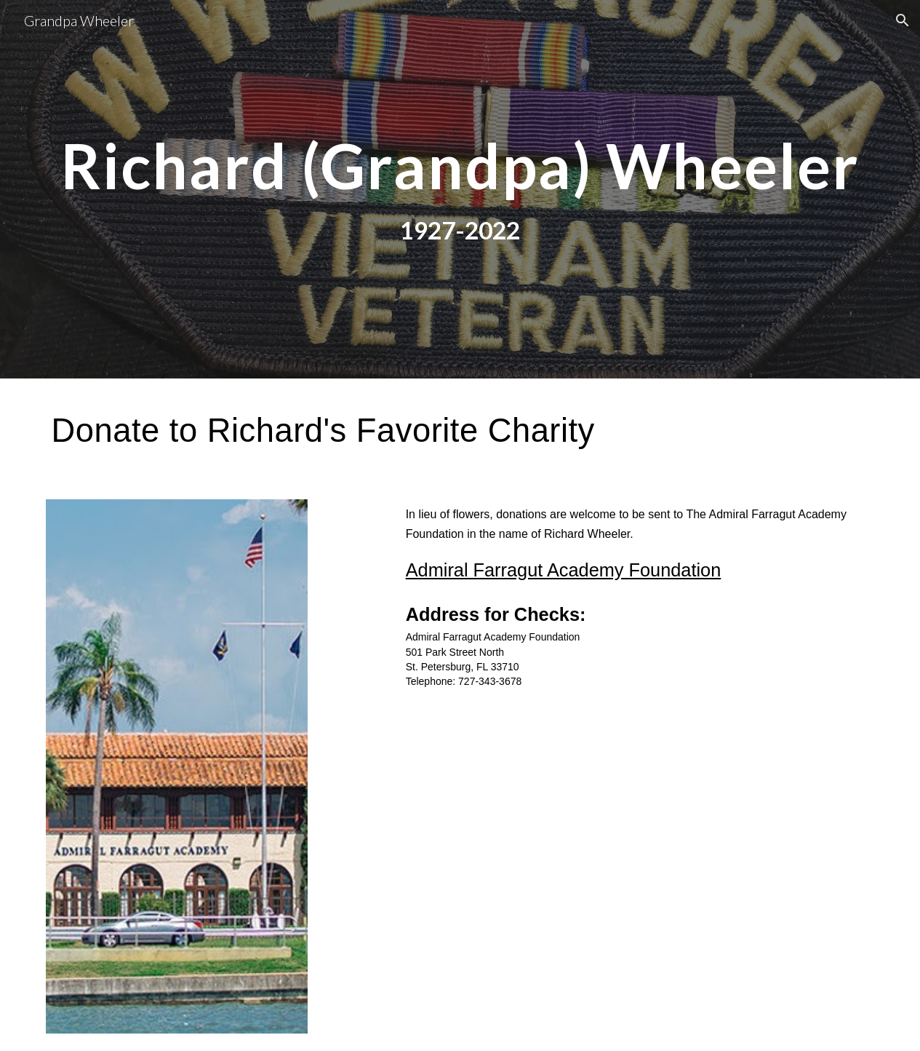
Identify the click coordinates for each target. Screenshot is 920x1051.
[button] (902, 20)
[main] (460, 165)
